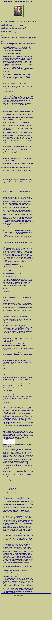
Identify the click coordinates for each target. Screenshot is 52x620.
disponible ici (26, 21)
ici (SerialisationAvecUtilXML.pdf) (28, 39)
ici (23, 30)
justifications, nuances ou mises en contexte (26, 19)
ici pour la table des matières (19, 17)
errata (15, 19)
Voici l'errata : (3, 41)
